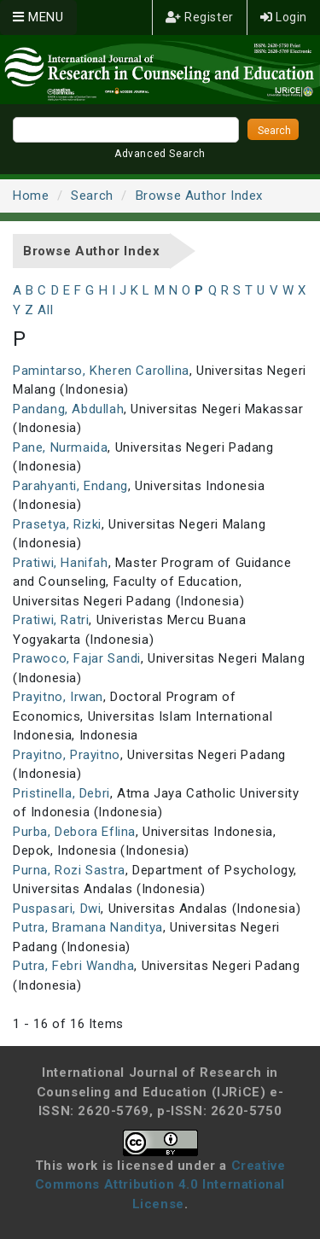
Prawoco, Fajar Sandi (77, 658)
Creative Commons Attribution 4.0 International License (160, 1185)
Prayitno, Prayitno (66, 755)
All (45, 310)
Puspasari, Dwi (57, 908)
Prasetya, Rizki (57, 524)
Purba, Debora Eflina (74, 831)
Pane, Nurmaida (60, 447)
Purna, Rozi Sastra (69, 870)
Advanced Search (160, 154)
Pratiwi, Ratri (51, 620)
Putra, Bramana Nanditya (88, 927)
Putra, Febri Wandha (73, 965)
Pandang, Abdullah (68, 409)
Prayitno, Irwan (58, 696)
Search (92, 195)
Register (200, 17)
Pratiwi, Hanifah (60, 562)
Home (31, 195)
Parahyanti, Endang (70, 486)
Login (283, 17)
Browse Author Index (199, 195)
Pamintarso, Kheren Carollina (101, 370)
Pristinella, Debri (61, 793)
